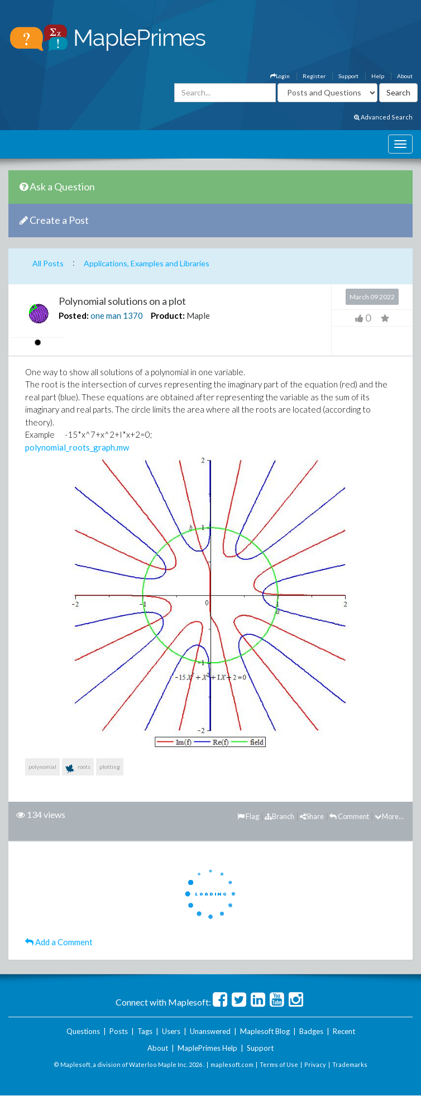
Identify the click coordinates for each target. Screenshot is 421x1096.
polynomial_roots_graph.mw (77, 447)
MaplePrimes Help (207, 1048)
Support (348, 76)
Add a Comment (59, 942)
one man (105, 315)
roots (77, 768)
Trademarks (349, 1064)
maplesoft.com (231, 1064)
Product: (168, 315)
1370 (133, 315)
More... (389, 816)
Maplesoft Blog (265, 1031)
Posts (118, 1031)
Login (280, 76)
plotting (109, 766)
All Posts (48, 263)
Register (314, 76)
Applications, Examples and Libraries (146, 263)
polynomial (42, 766)
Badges (311, 1031)
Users (171, 1031)
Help (377, 76)
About (405, 76)
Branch (279, 816)
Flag (248, 816)
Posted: (74, 315)
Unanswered (210, 1031)
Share (312, 816)
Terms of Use (279, 1064)
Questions (83, 1031)
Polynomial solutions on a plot (122, 301)
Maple (198, 315)
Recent (344, 1031)
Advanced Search (383, 117)
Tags (144, 1031)
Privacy (315, 1064)
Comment (349, 816)
